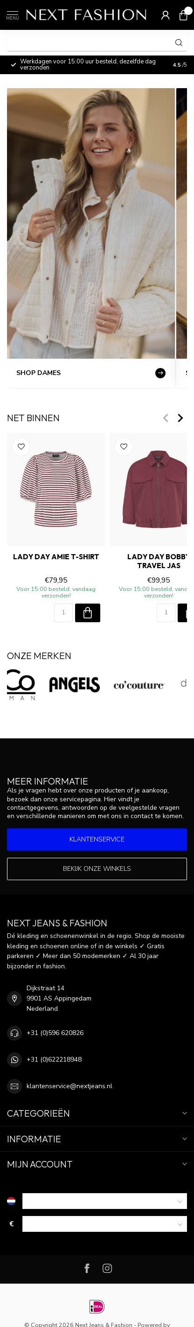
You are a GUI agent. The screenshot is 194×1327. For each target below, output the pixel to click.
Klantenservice (97, 839)
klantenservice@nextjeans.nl (69, 1086)
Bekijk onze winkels (97, 868)
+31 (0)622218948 (54, 1059)
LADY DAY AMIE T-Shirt (56, 557)
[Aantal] (63, 613)
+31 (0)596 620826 (55, 1032)
